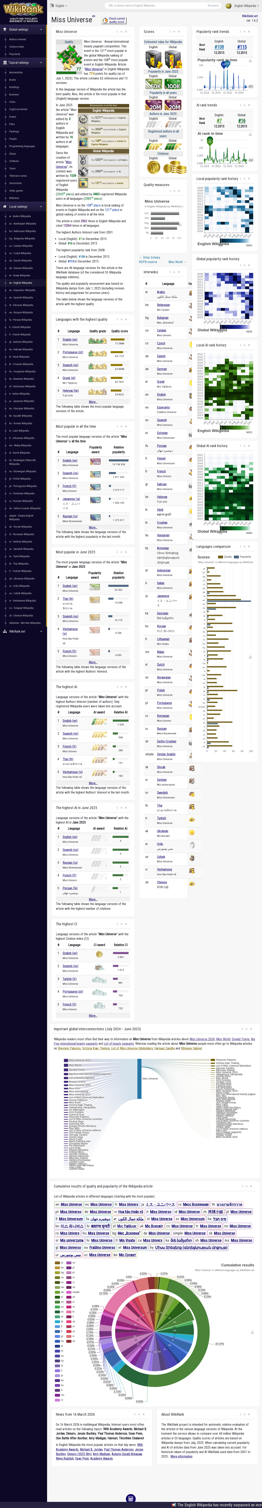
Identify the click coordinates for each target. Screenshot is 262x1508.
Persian (162, 446)
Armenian (163, 548)
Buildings (14, 87)
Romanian (163, 716)
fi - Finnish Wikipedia (20, 327)
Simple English (166, 754)
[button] (117, 32)
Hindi (160, 510)
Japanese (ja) (71, 499)
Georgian (162, 613)
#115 (242, 47)
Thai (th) (68, 599)
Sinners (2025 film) (79, 1454)
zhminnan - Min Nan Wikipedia (25, 622)
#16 (241, 121)
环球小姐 (215, 1212)
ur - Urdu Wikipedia (19, 585)
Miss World (177, 262)
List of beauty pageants (119, 1044)
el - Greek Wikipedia (19, 275)
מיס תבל (219, 1219)
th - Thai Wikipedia (19, 563)
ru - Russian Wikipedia (21, 500)
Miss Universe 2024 (202, 1039)
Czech (161, 343)
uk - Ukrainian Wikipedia (22, 578)
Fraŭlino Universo (102, 1247)
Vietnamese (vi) (73, 772)
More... (93, 402)
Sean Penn (82, 1458)
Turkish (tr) (70, 979)
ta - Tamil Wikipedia (19, 556)
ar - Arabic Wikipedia (20, 216)
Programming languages (22, 146)
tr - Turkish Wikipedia (20, 571)
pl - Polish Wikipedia (20, 478)
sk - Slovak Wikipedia (20, 526)
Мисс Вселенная (196, 1204)
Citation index (16, 46)
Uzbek (161, 857)
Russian (162, 729)
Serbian (162, 780)
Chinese (162, 882)
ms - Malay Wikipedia (20, 445)
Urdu (160, 844)
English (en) (70, 340)
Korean (161, 626)
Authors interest (17, 39)
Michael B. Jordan (91, 1449)
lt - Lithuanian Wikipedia (21, 438)
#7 (219, 121)
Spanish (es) (70, 365)
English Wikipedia (242, 6)
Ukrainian (162, 831)
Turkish (161, 818)
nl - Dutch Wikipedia (19, 452)
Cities (12, 101)
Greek (161, 382)
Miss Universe (94, 69)
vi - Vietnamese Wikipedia (22, 600)
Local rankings (22, 207)
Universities (15, 183)
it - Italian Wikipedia (19, 393)
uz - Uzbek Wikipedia (20, 593)
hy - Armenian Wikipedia (21, 378)
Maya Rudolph (65, 1458)
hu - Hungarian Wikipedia (22, 371)
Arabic (161, 292)
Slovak (161, 767)
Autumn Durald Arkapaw (127, 1454)
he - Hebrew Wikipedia (21, 349)
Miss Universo (101, 1204)
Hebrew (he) (71, 391)
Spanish (162, 420)
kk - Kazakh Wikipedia (20, 415)
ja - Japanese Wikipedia (21, 401)
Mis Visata (127, 1240)
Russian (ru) (70, 516)
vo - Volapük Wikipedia (21, 607)
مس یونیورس (70, 1255)
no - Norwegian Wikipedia (22, 471)
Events (12, 116)
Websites (14, 198)
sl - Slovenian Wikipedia (21, 534)
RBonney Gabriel (191, 1048)
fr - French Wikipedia (20, 334)
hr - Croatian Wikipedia (21, 364)
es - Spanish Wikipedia (21, 297)
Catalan (161, 330)
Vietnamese (164, 869)
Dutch (161, 664)
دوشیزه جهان (100, 1219)
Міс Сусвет (127, 1255)
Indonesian (164, 570)
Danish (161, 356)
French (161, 471)
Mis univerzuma (71, 1240)
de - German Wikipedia (21, 268)
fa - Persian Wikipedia (20, 319)
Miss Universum (71, 1219)
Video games (16, 190)
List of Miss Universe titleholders (132, 1048)
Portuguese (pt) (73, 352)
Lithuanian (163, 639)
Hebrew (162, 497)
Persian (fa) (70, 888)
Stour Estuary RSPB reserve (149, 260)
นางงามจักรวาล (229, 1204)
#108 (219, 47)
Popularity (14, 54)
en (93, 16)
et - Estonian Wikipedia (21, 305)
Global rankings (22, 29)
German (162, 369)
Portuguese (164, 703)
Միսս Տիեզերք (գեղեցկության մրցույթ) (191, 1247)
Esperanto (163, 407)
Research (213, 5)
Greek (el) (69, 378)
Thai (159, 805)
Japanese (163, 596)
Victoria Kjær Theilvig (96, 1048)
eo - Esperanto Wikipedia (22, 290)
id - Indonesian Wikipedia (22, 386)
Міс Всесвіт (154, 1226)
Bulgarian (162, 318)
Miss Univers (128, 1204)
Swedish (162, 793)
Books (12, 79)
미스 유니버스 (72, 1226)
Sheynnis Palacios (69, 1048)
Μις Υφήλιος (127, 1226)
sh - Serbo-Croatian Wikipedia (25, 508)
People (13, 138)
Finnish (161, 458)
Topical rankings (22, 63)
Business (14, 94)
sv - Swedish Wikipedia (21, 548)
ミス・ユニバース (160, 1204)
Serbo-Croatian (166, 741)
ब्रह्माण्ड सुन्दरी (100, 1226)
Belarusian (163, 305)
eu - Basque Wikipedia (21, 312)
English (58, 5)
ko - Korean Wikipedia (20, 423)
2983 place (93, 199)
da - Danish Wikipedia (20, 260)
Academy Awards (101, 1458)
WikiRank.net (23, 631)
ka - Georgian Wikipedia (21, 408)
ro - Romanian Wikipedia (22, 493)
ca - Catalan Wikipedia (21, 245)
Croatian (162, 523)
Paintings (14, 131)
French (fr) (69, 486)
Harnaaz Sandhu (164, 1048)
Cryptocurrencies (18, 109)
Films (12, 124)
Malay (160, 652)
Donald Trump (241, 1039)
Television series (18, 175)
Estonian (162, 433)
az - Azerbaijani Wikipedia (22, 223)
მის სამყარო (181, 1240)
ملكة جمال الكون (131, 1219)
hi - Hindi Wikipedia (19, 356)
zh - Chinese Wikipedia (21, 615)
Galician (162, 484)
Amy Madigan (101, 1454)
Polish (161, 690)
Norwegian (164, 677)
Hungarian (163, 535)
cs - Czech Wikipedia (20, 253)
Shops (12, 153)
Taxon (12, 168)
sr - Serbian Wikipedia (20, 541)
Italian (160, 583)
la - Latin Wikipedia (19, 430)
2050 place (65, 194)
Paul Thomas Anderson (118, 1449)
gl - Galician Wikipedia (21, 341)
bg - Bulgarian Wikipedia (22, 238)
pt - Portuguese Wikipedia (23, 486)
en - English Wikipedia (20, 282)
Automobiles (16, 72)
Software (14, 161)
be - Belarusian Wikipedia (22, 231)
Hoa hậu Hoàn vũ (130, 1212)
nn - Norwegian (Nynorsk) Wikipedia (22, 462)
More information (181, 1456)
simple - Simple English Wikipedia (21, 517)
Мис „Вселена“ (129, 1233)
